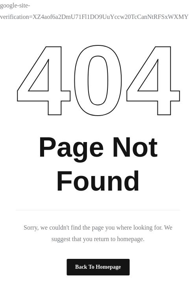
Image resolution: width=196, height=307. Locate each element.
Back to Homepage (98, 267)
